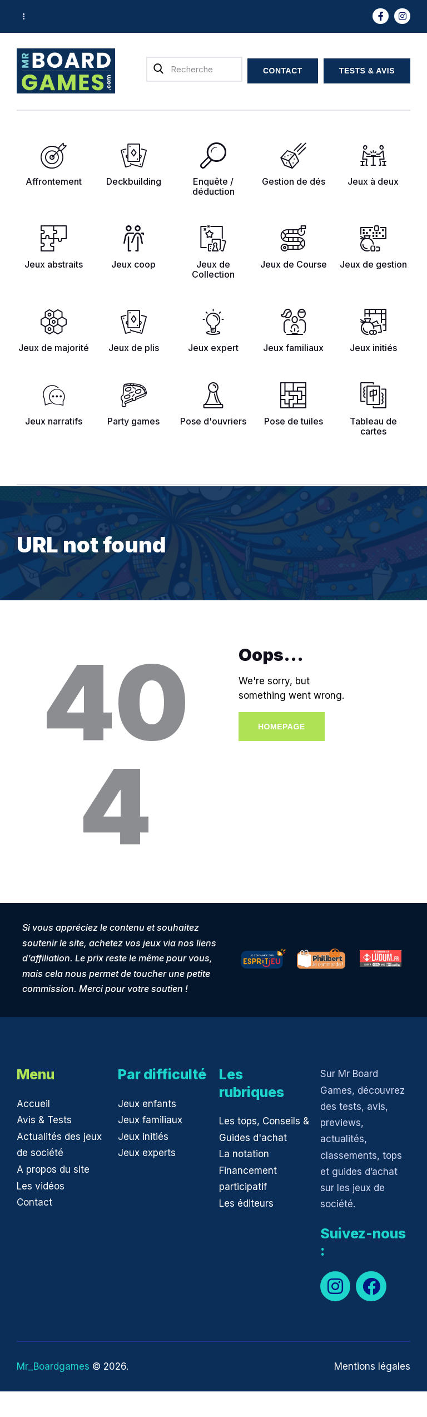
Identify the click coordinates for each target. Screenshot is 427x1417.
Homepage (281, 726)
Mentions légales (372, 1366)
